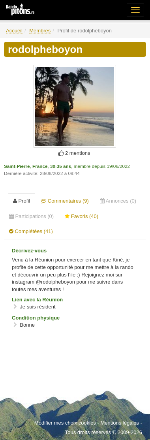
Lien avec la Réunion (37, 299)
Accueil (14, 31)
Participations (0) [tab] (31, 216)
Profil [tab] (21, 201)
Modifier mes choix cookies (65, 423)
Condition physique (36, 317)
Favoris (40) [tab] (81, 216)
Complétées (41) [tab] (31, 231)
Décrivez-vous (29, 251)
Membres (40, 31)
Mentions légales (119, 423)
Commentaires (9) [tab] (65, 201)
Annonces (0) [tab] (118, 201)
